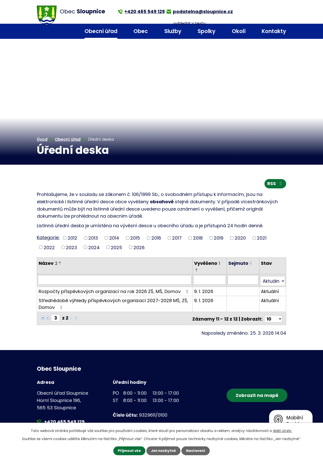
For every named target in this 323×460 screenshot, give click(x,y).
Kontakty (274, 31)
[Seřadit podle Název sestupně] (60, 265)
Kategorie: (48, 238)
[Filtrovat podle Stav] (272, 280)
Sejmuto (239, 264)
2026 (139, 248)
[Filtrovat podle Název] (115, 280)
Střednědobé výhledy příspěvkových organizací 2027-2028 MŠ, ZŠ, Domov (113, 303)
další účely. (282, 430)
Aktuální (270, 291)
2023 (71, 248)
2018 (198, 239)
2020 (240, 239)
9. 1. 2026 (203, 291)
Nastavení (197, 450)
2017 (177, 239)
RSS (275, 184)
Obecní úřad (101, 31)
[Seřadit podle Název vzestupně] (60, 263)
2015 (135, 239)
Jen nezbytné (163, 450)
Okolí (239, 31)
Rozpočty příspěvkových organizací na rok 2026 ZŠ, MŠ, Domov (114, 291)
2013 (93, 239)
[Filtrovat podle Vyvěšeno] (210, 280)
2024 (94, 248)
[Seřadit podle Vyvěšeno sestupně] (197, 272)
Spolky (207, 31)
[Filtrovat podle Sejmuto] (243, 280)
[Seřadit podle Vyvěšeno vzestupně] (197, 270)
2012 (72, 239)
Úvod (66, 31)
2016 (156, 239)
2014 (114, 239)
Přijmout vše (128, 450)
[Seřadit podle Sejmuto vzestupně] (251, 263)
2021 (261, 239)
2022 (49, 248)
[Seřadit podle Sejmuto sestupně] (251, 265)
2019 (218, 239)
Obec (140, 31)
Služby (172, 31)
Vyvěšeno (207, 264)
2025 (116, 248)
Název (48, 264)
